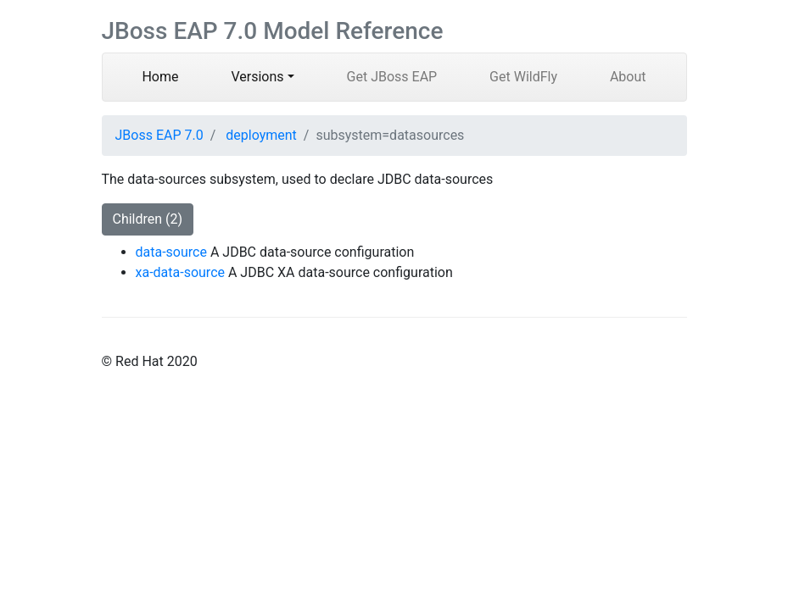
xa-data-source (180, 272)
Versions (257, 77)
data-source (171, 252)
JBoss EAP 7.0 (159, 135)
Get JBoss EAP (392, 77)
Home (173, 75)
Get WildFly (523, 77)
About (628, 77)
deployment (261, 135)
